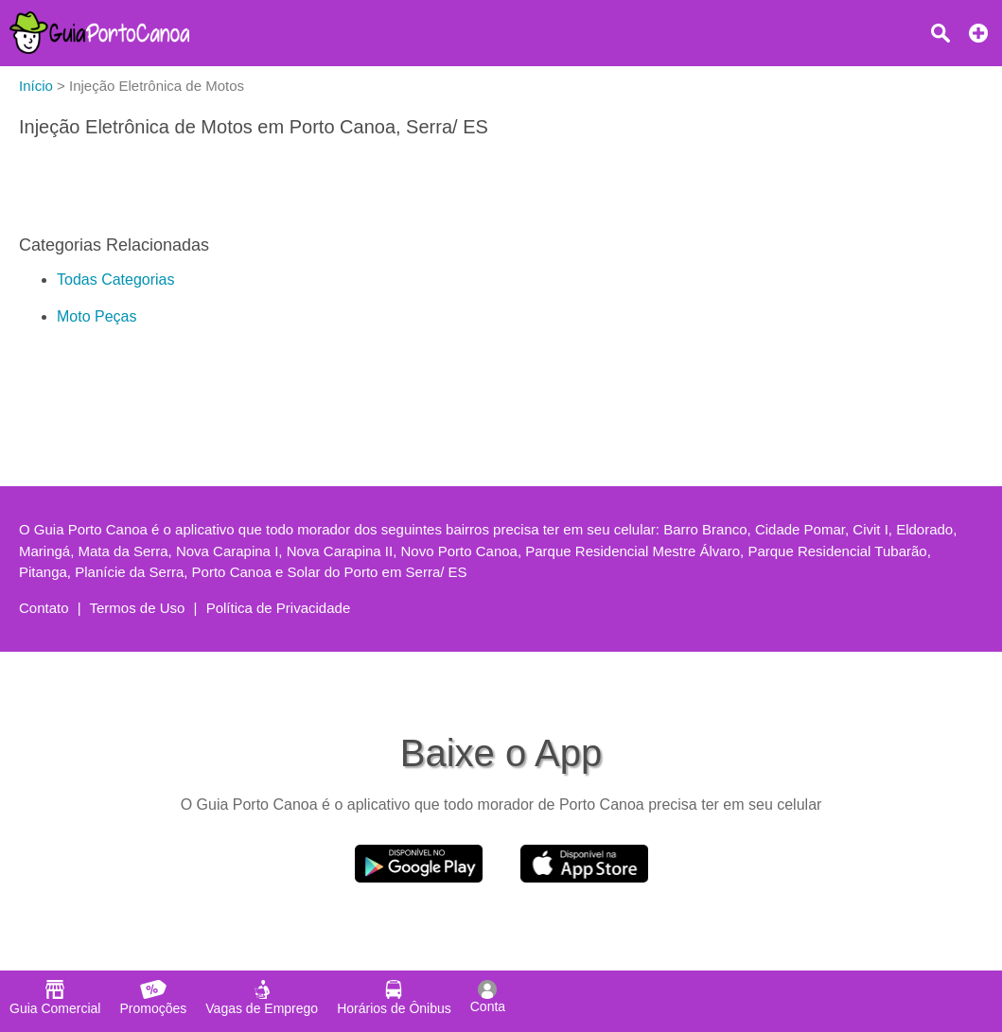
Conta (487, 997)
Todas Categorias (116, 279)
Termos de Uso (137, 608)
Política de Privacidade (278, 608)
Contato (44, 608)
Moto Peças (96, 316)
